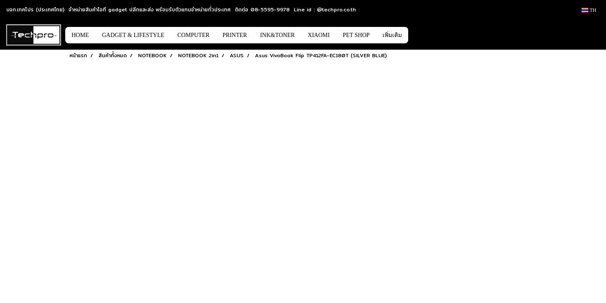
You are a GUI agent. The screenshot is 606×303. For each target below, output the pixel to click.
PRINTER (235, 35)
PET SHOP (356, 35)
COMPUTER (194, 35)
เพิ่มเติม (392, 35)
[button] (420, 35)
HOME (80, 35)
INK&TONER (277, 35)
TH (589, 10)
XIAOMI (319, 35)
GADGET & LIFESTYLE (133, 35)
